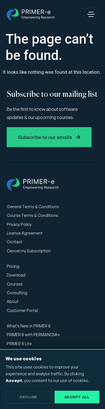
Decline (28, 397)
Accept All (77, 397)
